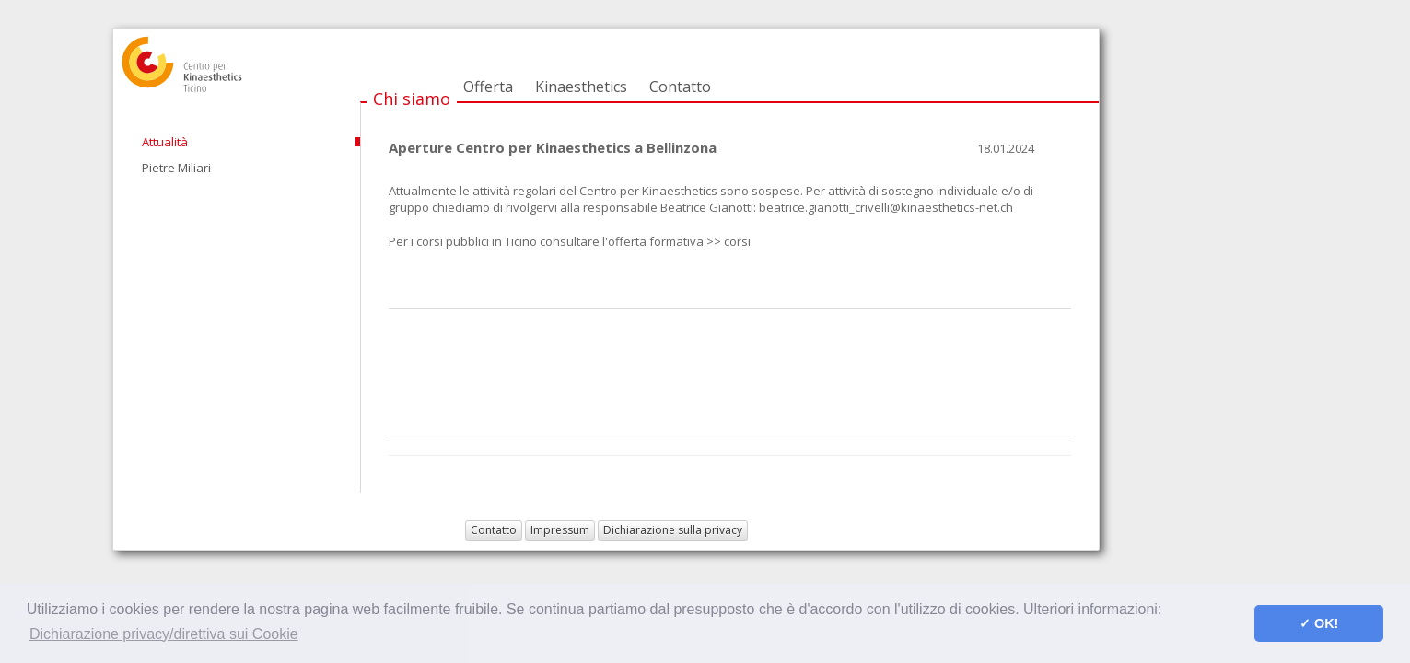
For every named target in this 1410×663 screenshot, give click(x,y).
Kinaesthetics (581, 86)
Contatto (680, 86)
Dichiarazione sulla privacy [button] (672, 530)
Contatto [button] (494, 530)
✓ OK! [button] (1318, 623)
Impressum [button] (559, 530)
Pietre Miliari (176, 167)
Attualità (165, 142)
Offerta (488, 86)
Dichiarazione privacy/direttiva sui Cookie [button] (163, 634)
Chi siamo (411, 98)
